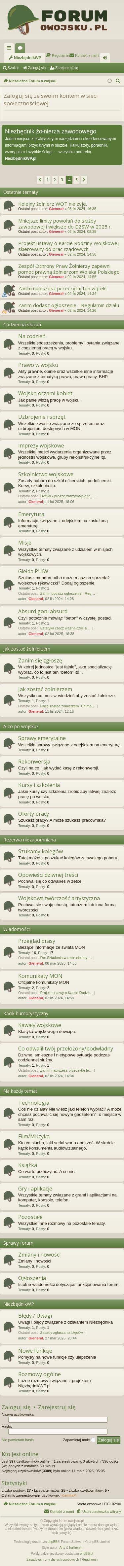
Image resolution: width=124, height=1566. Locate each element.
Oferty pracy (33, 813)
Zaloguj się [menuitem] (106, 59)
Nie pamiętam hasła (18, 1440)
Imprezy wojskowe (41, 445)
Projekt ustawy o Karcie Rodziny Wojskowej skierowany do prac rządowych (68, 246)
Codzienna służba (22, 324)
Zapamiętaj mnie (79, 1440)
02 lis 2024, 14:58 (81, 254)
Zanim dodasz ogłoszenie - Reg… (67, 593)
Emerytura (31, 514)
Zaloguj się (37, 68)
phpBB (53, 1542)
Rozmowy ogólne (39, 1374)
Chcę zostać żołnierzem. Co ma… (67, 706)
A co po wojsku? (20, 726)
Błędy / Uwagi (35, 1315)
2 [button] (55, 180)
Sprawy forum (18, 1243)
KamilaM (69, 1495)
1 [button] (47, 180)
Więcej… (10, 49)
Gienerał (56, 209)
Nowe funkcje (35, 1350)
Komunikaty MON (40, 975)
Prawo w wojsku (38, 365)
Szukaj (13, 68)
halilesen (75, 1547)
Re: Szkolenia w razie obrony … (66, 958)
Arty (62, 1547)
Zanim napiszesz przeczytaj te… (66, 1070)
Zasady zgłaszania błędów (61, 1333)
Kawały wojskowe (39, 1025)
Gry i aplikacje (35, 1188)
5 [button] (76, 180)
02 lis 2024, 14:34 (81, 294)
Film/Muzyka (34, 1136)
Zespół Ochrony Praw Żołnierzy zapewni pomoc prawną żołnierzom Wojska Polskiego (69, 269)
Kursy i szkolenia (39, 785)
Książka (27, 1165)
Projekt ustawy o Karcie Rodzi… (66, 993)
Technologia (33, 1102)
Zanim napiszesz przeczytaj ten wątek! (62, 288)
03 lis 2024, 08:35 (81, 231)
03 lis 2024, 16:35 (81, 209)
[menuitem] (24, 58)
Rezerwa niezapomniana (29, 839)
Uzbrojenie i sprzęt (41, 416)
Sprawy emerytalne (42, 738)
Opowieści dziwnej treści (48, 874)
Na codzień (32, 336)
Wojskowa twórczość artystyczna (59, 898)
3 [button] (62, 180)
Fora (21, 49)
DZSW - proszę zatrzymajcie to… (67, 496)
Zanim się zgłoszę (40, 660)
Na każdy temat (20, 1091)
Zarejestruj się (66, 68)
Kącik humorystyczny (25, 1013)
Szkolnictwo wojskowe (45, 474)
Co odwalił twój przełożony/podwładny (65, 1048)
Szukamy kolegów (40, 851)
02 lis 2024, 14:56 (81, 277)
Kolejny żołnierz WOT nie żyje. (52, 203)
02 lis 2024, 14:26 (81, 310)
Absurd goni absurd (42, 611)
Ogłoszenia (32, 1278)
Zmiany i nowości (39, 1254)
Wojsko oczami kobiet (45, 393)
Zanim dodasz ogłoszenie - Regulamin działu (68, 305)
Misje (24, 542)
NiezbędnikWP (18, 1304)
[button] (40, 180)
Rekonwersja (34, 761)
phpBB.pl (86, 1553)
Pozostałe (30, 1217)
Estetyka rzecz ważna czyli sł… (65, 628)
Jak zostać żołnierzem (26, 649)
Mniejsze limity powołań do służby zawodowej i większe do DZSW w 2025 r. (65, 223)
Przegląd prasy (36, 940)
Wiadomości (16, 929)
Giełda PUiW (33, 571)
